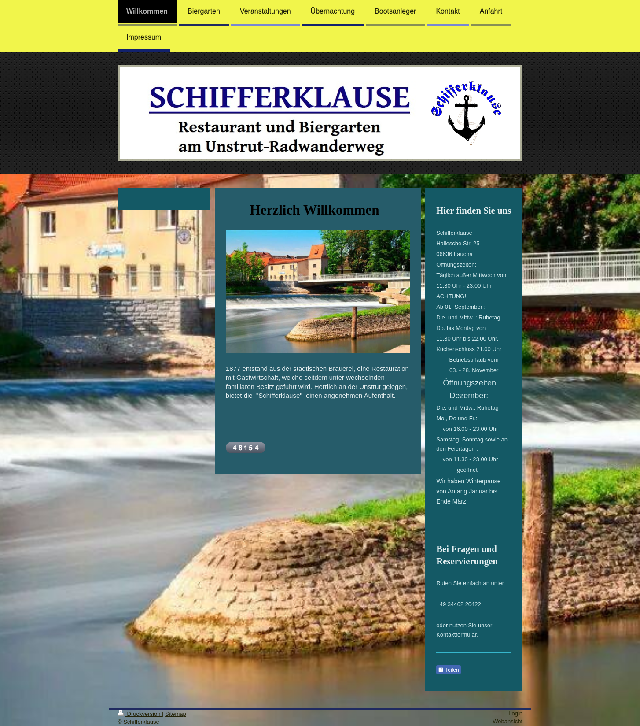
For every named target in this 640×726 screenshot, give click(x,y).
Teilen (448, 670)
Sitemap (175, 714)
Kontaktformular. (457, 634)
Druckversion (140, 714)
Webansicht (507, 721)
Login (515, 713)
